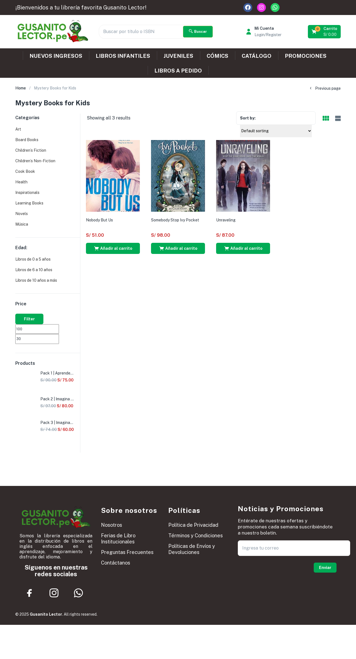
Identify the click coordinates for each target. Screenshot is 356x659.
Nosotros (111, 525)
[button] (324, 32)
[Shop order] (276, 130)
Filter (29, 319)
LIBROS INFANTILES (123, 56)
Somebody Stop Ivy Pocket (175, 220)
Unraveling (226, 220)
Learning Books (29, 203)
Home (20, 88)
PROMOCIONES (306, 56)
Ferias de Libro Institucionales (118, 539)
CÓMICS (217, 56)
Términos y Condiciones (195, 535)
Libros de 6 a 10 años (33, 270)
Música (21, 224)
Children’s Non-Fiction (35, 161)
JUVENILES (178, 56)
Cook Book (25, 171)
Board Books (26, 140)
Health (21, 182)
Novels (21, 213)
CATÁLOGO (256, 56)
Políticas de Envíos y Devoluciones (191, 549)
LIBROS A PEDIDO (178, 71)
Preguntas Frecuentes (127, 552)
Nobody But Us (99, 220)
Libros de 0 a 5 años (33, 259)
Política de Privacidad (193, 525)
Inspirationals (27, 192)
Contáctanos (115, 563)
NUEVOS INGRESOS (55, 56)
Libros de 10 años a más (36, 280)
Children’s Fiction (30, 150)
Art (18, 129)
